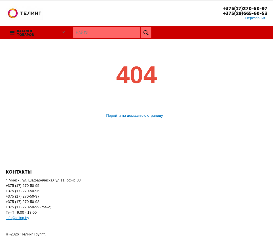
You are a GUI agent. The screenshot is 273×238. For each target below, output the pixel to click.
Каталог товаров (25, 33)
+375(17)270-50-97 (245, 8)
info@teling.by (17, 218)
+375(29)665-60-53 (245, 13)
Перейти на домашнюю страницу (134, 115)
